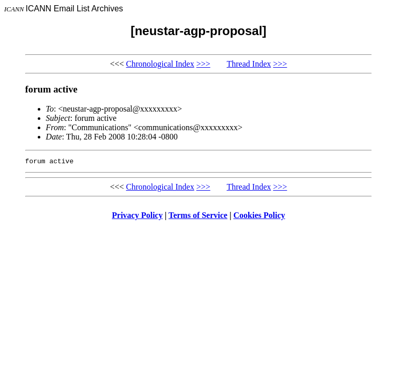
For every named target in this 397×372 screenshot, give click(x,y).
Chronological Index (160, 63)
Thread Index (249, 63)
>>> (203, 63)
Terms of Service (198, 216)
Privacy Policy (137, 216)
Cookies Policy (259, 216)
